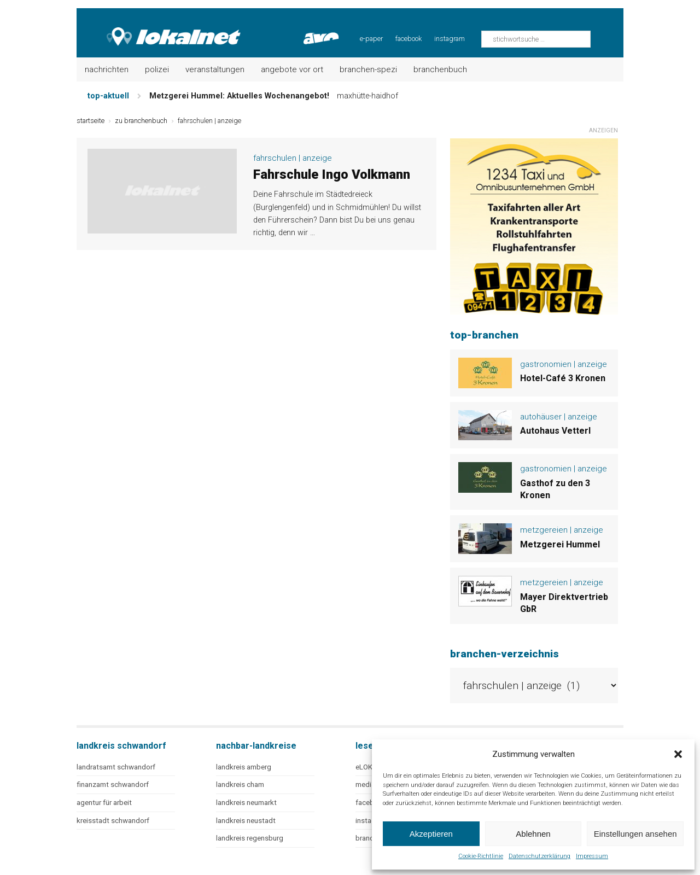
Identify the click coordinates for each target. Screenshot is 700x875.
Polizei (157, 69)
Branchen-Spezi (368, 69)
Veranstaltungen (214, 69)
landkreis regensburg (249, 838)
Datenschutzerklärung (539, 856)
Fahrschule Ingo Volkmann (331, 174)
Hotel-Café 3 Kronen (562, 378)
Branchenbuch (440, 69)
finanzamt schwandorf (113, 784)
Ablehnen (533, 833)
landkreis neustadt (246, 820)
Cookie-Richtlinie (480, 856)
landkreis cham (240, 784)
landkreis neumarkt (246, 802)
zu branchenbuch (141, 120)
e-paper (371, 38)
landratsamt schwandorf (116, 767)
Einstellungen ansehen (635, 833)
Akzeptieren (431, 833)
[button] (678, 754)
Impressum (592, 856)
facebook (408, 38)
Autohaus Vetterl (555, 430)
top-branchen (484, 335)
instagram (449, 38)
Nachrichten (107, 69)
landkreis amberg (243, 767)
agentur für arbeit (104, 802)
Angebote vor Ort (292, 69)
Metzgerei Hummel (560, 544)
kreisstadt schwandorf (113, 820)
